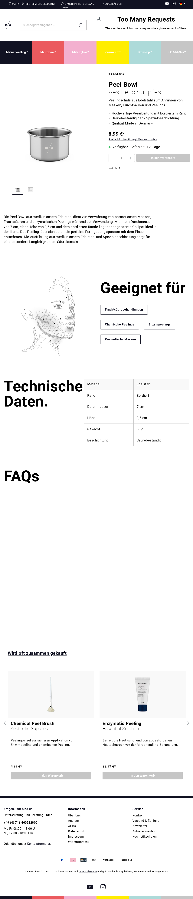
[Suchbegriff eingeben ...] (48, 25)
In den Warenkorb (163, 158)
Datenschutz (77, 831)
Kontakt (138, 815)
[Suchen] (81, 25)
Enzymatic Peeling (143, 726)
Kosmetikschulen (144, 836)
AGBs (72, 826)
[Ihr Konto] (98, 18)
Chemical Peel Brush (51, 726)
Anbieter (74, 820)
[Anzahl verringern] (112, 158)
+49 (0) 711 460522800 (21, 822)
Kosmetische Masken (120, 339)
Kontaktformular (38, 844)
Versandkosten (88, 871)
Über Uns (74, 815)
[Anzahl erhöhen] (131, 158)
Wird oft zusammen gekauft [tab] (37, 653)
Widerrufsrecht (78, 842)
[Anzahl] (121, 158)
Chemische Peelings (119, 324)
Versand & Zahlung (146, 820)
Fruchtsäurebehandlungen (124, 309)
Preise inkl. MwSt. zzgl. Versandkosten (133, 139)
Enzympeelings (160, 324)
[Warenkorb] (146, 25)
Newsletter (139, 826)
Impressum (76, 836)
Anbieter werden (143, 831)
